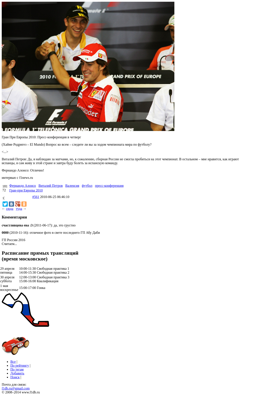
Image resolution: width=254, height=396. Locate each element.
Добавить (17, 373)
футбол (87, 185)
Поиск (15, 377)
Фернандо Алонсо (22, 185)
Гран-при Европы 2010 (26, 190)
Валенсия (72, 185)
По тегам (17, 369)
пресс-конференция (109, 185)
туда (19, 208)
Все (13, 361)
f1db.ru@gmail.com (16, 388)
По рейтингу (19, 365)
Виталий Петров (50, 185)
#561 (35, 197)
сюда (9, 208)
